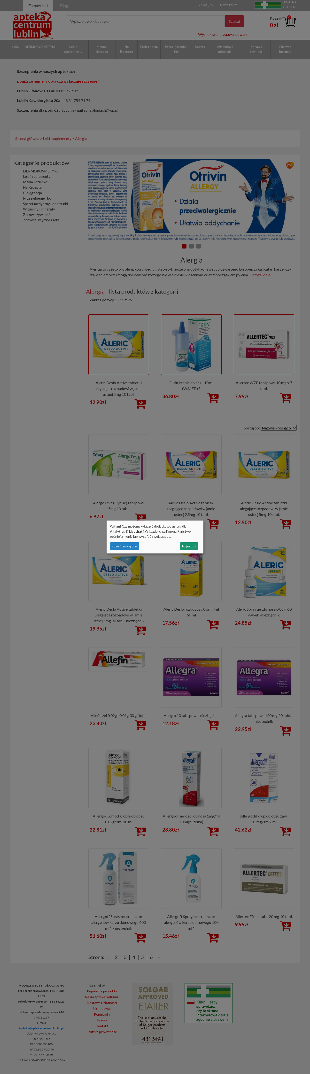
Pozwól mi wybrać (124, 546)
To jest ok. (189, 546)
